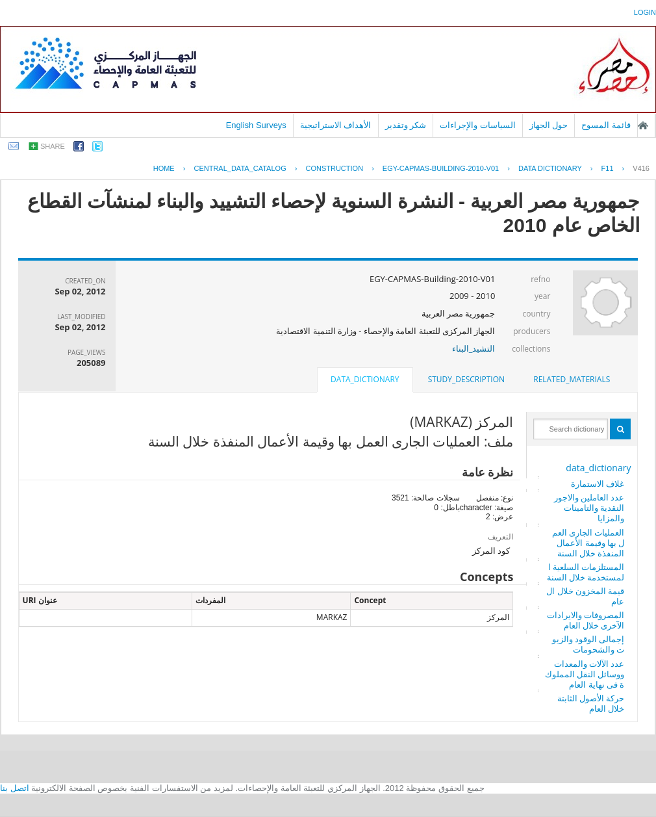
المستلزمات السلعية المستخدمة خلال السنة (586, 572)
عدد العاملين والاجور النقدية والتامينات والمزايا (589, 507)
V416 (641, 168)
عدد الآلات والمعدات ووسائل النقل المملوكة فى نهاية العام (585, 674)
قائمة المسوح (606, 125)
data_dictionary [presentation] (365, 379)
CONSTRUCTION (334, 168)
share (52, 146)
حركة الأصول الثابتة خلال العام (591, 703)
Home (164, 168)
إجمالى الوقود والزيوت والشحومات (588, 644)
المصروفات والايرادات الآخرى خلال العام (585, 620)
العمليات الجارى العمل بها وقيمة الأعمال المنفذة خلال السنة (588, 542)
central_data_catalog (240, 168)
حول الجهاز (548, 125)
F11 (607, 168)
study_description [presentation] (466, 379)
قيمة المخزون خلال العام (585, 596)
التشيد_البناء (474, 348)
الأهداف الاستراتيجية (336, 125)
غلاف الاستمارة (597, 483)
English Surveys (256, 125)
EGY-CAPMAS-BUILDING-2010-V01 (441, 168)
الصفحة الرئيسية (643, 125)
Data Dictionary (550, 168)
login (645, 12)
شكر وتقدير (406, 125)
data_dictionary (598, 467)
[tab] (572, 379)
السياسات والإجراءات (478, 125)
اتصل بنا (14, 788)
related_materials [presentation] (571, 379)
